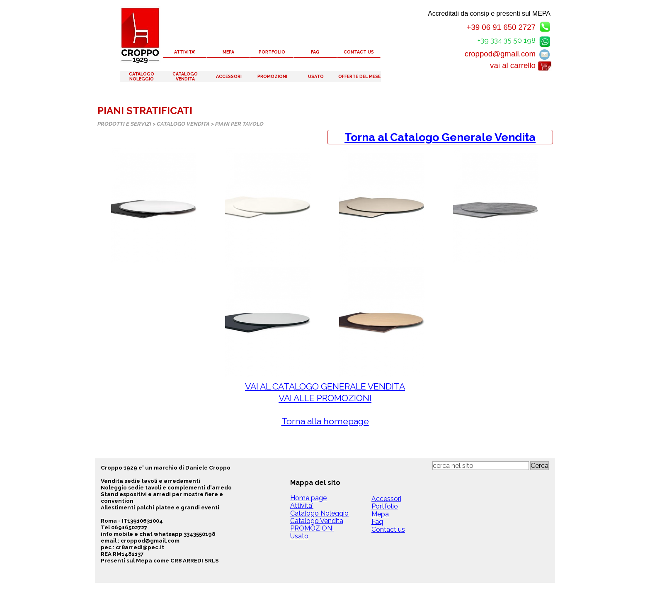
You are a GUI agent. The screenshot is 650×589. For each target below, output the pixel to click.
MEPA (228, 51)
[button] (544, 40)
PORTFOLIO (272, 51)
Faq (377, 522)
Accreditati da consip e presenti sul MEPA (489, 13)
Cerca (539, 466)
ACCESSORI (229, 76)
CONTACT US (359, 51)
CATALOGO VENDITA (185, 76)
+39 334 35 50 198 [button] (507, 40)
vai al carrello (513, 65)
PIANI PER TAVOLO (239, 123)
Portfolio (384, 506)
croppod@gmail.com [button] (500, 53)
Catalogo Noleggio (319, 513)
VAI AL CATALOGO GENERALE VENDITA (325, 386)
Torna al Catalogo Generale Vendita (440, 137)
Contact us (388, 529)
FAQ (315, 51)
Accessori (386, 499)
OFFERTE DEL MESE (359, 76)
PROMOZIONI (272, 76)
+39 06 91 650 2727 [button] (501, 27)
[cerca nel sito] (480, 465)
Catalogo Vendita (316, 521)
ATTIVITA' (184, 51)
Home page (308, 498)
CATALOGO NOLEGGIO (141, 76)
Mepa (380, 514)
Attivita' (301, 505)
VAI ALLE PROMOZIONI (325, 398)
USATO (316, 76)
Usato (299, 536)
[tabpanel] (440, 137)
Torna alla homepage (325, 421)
